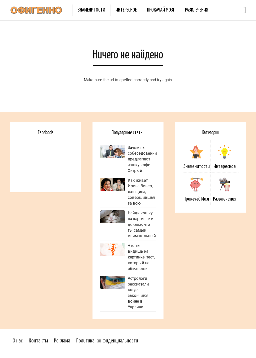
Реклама (62, 341)
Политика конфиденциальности (107, 341)
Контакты (38, 341)
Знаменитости (91, 10)
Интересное (126, 10)
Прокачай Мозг (161, 10)
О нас (17, 341)
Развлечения (196, 10)
